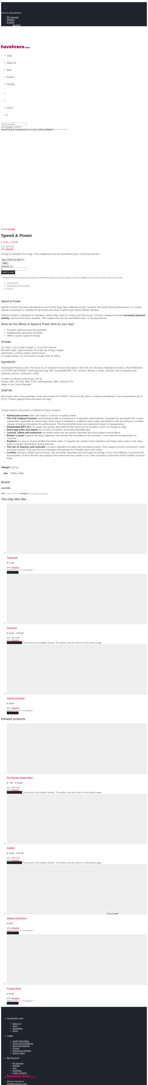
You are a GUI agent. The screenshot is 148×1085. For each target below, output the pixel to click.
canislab (11, 134)
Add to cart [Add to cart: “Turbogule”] (12, 477)
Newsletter (18, 933)
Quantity (5, 171)
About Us (11, 62)
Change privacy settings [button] (18, 996)
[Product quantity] (13, 174)
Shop (9, 55)
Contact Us (12, 1018)
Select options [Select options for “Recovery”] (14, 547)
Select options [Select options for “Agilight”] (14, 767)
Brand (10, 193)
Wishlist (11, 20)
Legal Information (21, 946)
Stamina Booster (16, 603)
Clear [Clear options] (5, 168)
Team (15, 931)
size (4, 165)
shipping (10, 154)
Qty (11, 171)
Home (4, 129)
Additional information (18, 190)
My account (12, 17)
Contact (11, 84)
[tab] (77, 188)
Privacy (16, 953)
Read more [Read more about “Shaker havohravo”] (13, 838)
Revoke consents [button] (15, 1000)
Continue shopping (11, 1081)
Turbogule (12, 462)
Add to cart (8, 177)
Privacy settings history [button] (18, 998)
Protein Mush (14, 893)
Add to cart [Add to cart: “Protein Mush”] (12, 908)
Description (13, 188)
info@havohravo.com (17, 989)
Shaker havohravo (16, 823)
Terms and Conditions (23, 948)
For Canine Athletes (43, 129)
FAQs (15, 936)
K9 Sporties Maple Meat (20, 682)
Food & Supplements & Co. (20, 129)
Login (9, 1064)
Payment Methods (21, 951)
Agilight (11, 753)
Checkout (17, 975)
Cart (15, 973)
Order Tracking (20, 978)
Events (10, 77)
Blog (9, 70)
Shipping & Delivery (22, 956)
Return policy (19, 958)
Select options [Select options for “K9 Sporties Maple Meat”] (14, 697)
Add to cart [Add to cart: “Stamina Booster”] (12, 618)
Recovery (12, 533)
